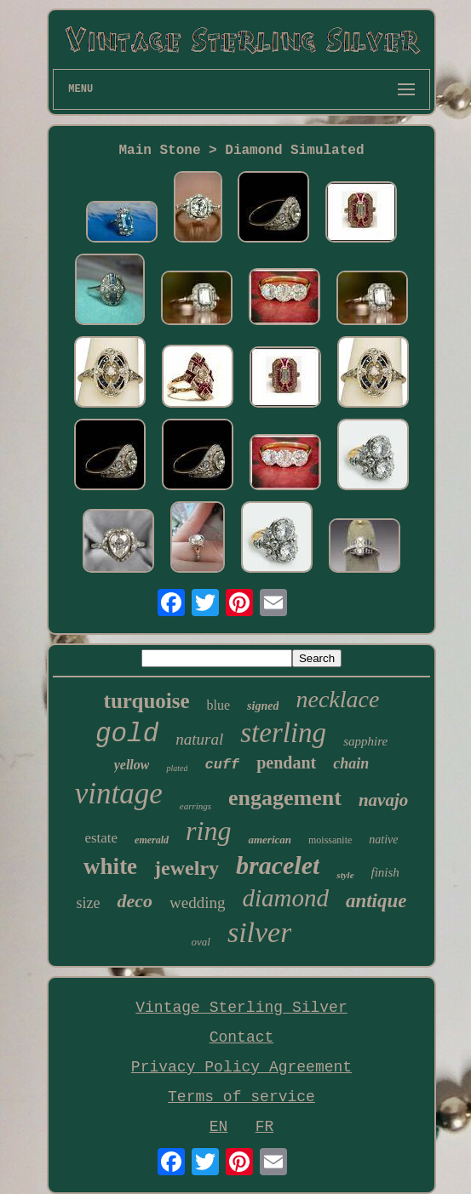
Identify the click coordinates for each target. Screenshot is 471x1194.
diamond (285, 897)
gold (126, 734)
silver (259, 932)
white (110, 866)
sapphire (365, 741)
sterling (283, 732)
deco (134, 900)
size (88, 902)
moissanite (330, 840)
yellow (132, 764)
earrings (195, 806)
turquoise (147, 700)
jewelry (186, 868)
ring (208, 830)
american (269, 839)
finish (385, 872)
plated (176, 768)
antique (376, 900)
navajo (383, 800)
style (344, 875)
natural (199, 739)
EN (219, 1126)
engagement (285, 798)
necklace (337, 699)
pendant (286, 762)
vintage (119, 793)
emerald (152, 840)
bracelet (277, 865)
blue (219, 705)
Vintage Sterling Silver (241, 1007)
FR (265, 1126)
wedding (197, 902)
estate (101, 838)
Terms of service (241, 1096)
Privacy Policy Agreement (241, 1067)
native (383, 839)
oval (201, 941)
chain (351, 763)
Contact (242, 1037)
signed (263, 706)
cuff (221, 765)
